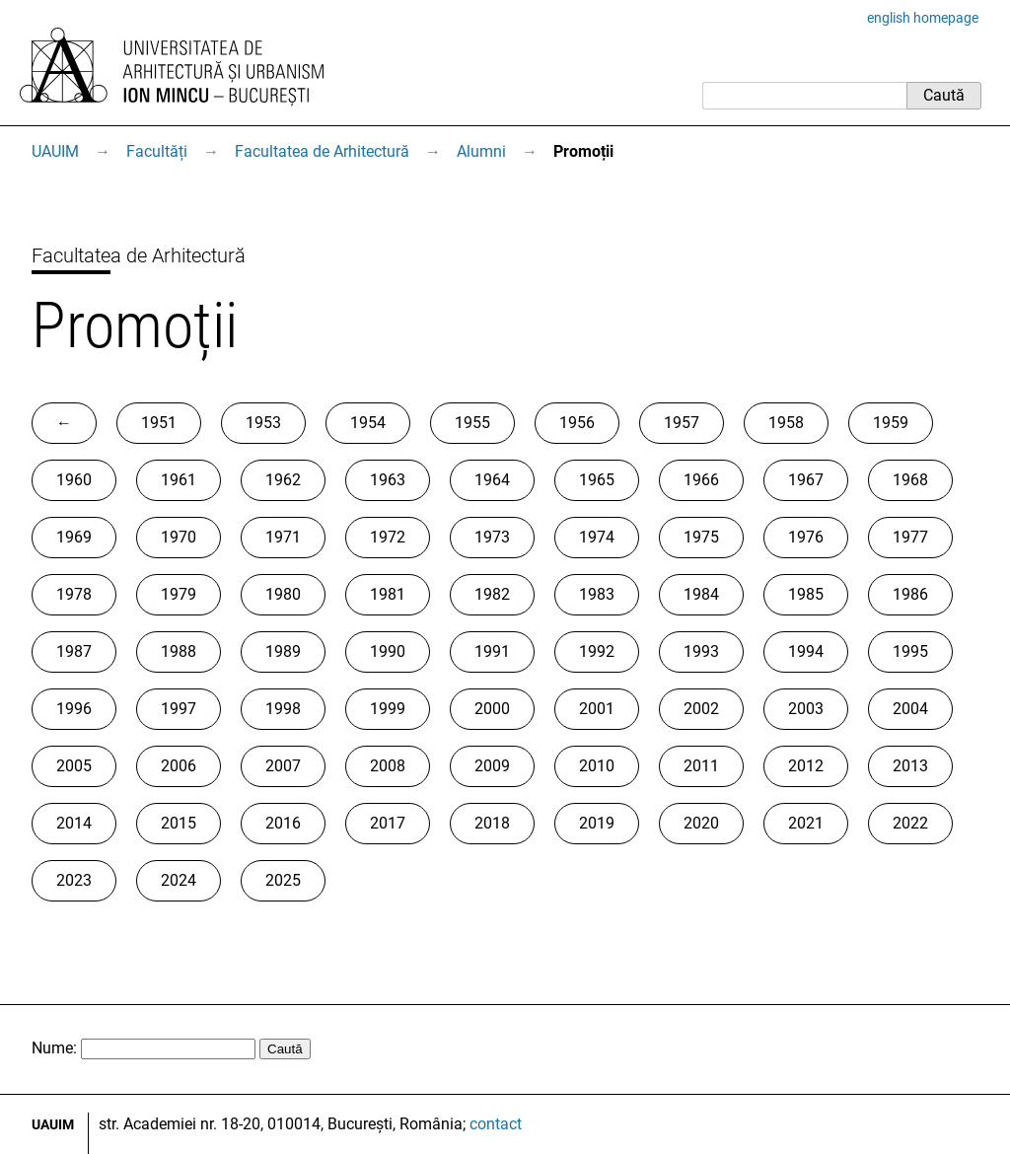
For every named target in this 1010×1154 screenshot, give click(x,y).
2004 (910, 708)
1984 (701, 594)
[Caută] (804, 95)
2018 (492, 823)
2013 (910, 766)
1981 (387, 594)
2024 (178, 880)
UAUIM (55, 151)
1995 (910, 651)
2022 (910, 823)
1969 (74, 537)
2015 (178, 823)
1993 (701, 651)
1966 (701, 479)
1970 (178, 537)
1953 (263, 422)
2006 (178, 766)
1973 (492, 537)
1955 (472, 422)
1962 (283, 479)
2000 (492, 708)
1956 (577, 422)
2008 (387, 766)
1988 (178, 651)
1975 (701, 537)
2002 (701, 708)
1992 (596, 651)
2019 (596, 823)
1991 (492, 651)
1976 (806, 537)
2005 (74, 766)
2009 (492, 766)
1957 (681, 422)
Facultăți (156, 151)
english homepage (922, 18)
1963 (387, 479)
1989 (283, 651)
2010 (596, 766)
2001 (596, 708)
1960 (74, 479)
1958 (786, 422)
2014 (74, 823)
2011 (701, 766)
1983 (596, 594)
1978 (74, 594)
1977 (910, 537)
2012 (806, 766)
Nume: (54, 1048)
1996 (74, 708)
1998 (283, 708)
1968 (910, 479)
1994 (806, 651)
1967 (806, 479)
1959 (890, 422)
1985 (806, 594)
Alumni (481, 151)
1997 (178, 708)
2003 (806, 708)
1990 (387, 651)
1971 (283, 537)
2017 (387, 823)
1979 (178, 594)
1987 (74, 651)
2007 (283, 766)
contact (495, 1124)
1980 (283, 594)
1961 (178, 479)
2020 (701, 823)
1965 (596, 479)
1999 (387, 708)
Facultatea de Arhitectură (322, 151)
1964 (492, 479)
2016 (283, 823)
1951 (159, 422)
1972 (387, 537)
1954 (368, 422)
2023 (74, 880)
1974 (596, 537)
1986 (910, 594)
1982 (492, 594)
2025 (283, 880)
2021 (806, 823)
